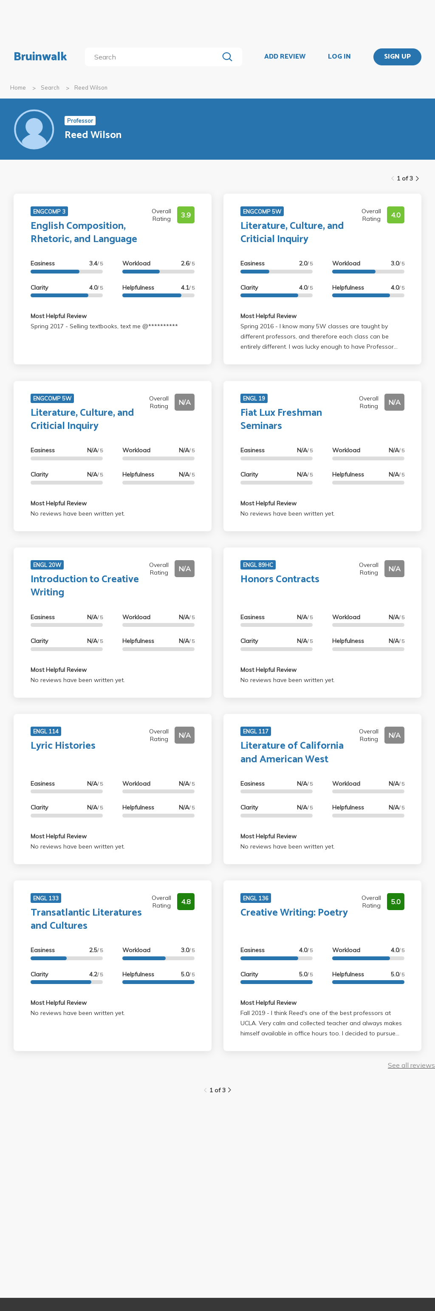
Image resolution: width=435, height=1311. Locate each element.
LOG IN (339, 56)
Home (18, 87)
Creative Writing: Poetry (294, 913)
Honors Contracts (279, 579)
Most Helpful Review (59, 316)
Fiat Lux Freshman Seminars (281, 419)
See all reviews (411, 1065)
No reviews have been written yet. (78, 513)
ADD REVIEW (284, 56)
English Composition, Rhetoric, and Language (84, 233)
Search (50, 87)
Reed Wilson (90, 87)
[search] (153, 57)
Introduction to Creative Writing (85, 586)
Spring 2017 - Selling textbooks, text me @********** (104, 326)
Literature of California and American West (292, 752)
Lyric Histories (63, 746)
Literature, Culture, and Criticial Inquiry (292, 233)
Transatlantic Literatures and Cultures (86, 919)
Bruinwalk (40, 57)
